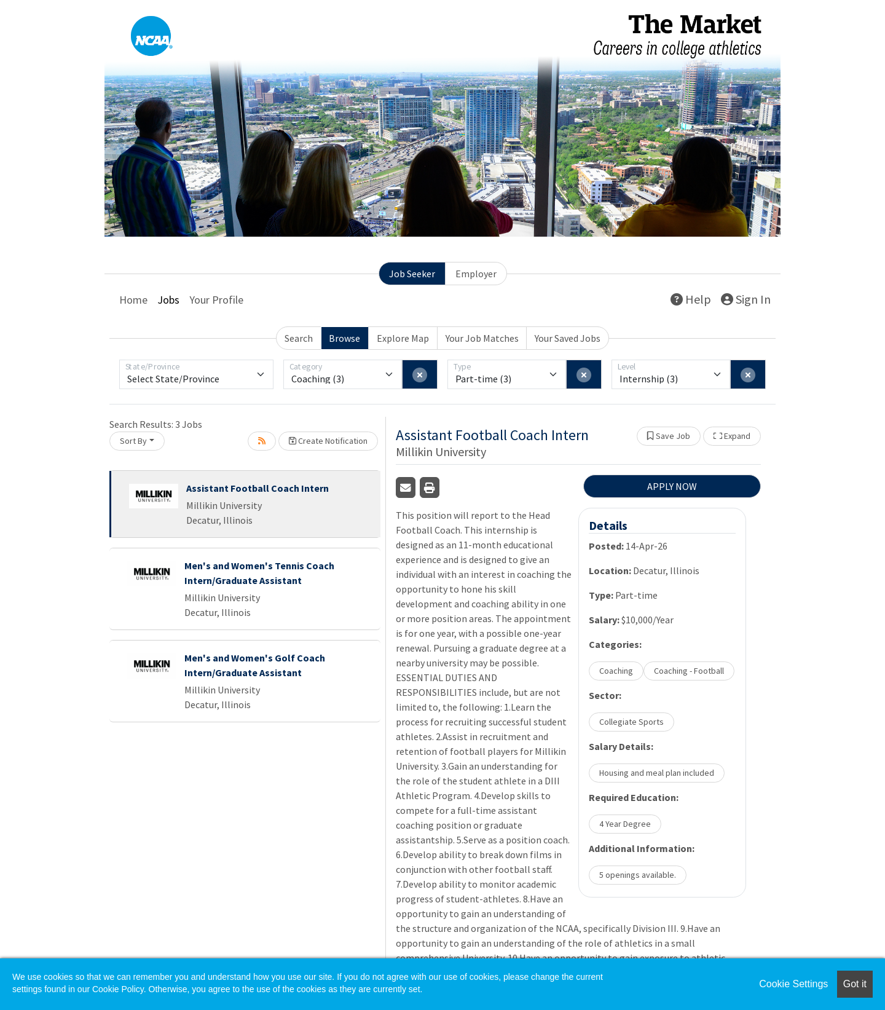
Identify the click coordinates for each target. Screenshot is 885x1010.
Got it (855, 984)
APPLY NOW (672, 486)
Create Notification (328, 440)
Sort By (133, 440)
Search (299, 338)
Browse (344, 338)
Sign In (746, 299)
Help (691, 299)
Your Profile (216, 300)
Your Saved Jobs (567, 338)
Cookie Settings (793, 984)
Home (133, 300)
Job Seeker (412, 273)
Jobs (168, 300)
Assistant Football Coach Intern (257, 488)
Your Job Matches (482, 338)
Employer (476, 273)
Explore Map (403, 338)
